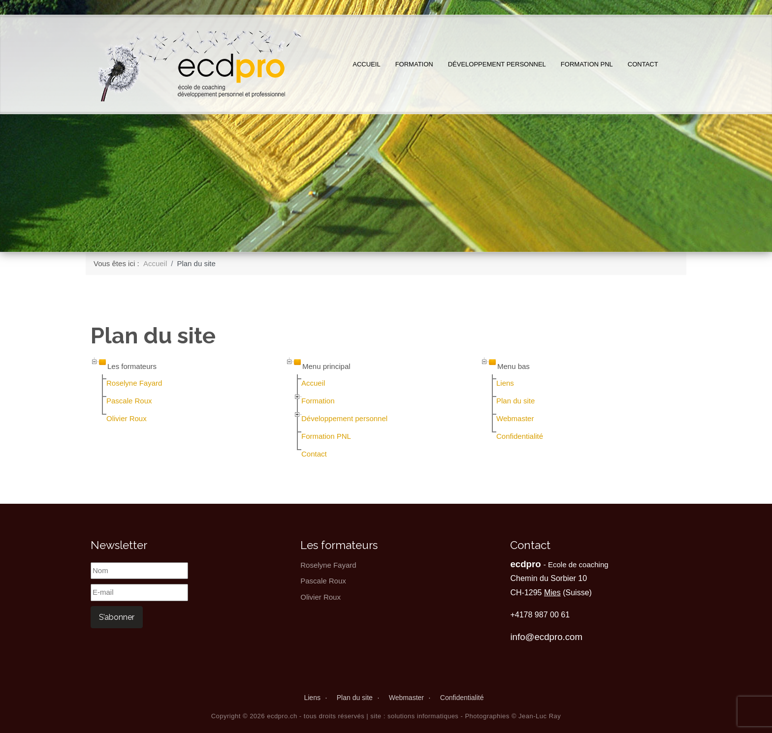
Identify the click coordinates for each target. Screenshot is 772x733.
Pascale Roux (129, 401)
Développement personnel (497, 64)
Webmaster (515, 418)
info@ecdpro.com (546, 637)
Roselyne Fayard (134, 383)
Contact (643, 64)
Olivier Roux (126, 418)
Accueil (366, 64)
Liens (505, 383)
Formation (414, 64)
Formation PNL (587, 64)
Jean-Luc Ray (539, 716)
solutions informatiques (422, 716)
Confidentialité (519, 436)
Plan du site (515, 401)
